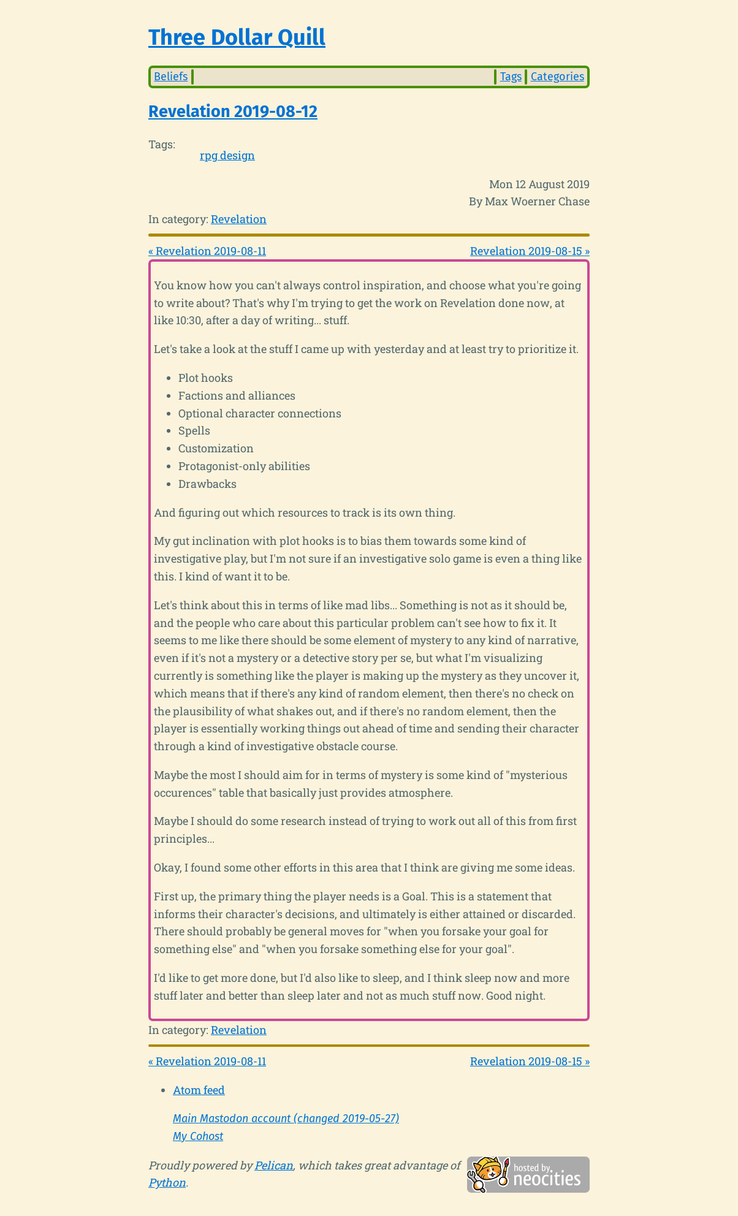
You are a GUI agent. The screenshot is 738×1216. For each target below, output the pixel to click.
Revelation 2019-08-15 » (530, 250)
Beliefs (171, 76)
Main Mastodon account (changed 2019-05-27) (286, 1118)
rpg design (227, 155)
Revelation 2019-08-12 (233, 111)
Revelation (239, 218)
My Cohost (198, 1136)
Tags (511, 76)
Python (167, 1182)
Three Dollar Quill (236, 37)
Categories (557, 76)
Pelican (273, 1165)
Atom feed (199, 1089)
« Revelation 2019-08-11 (207, 250)
